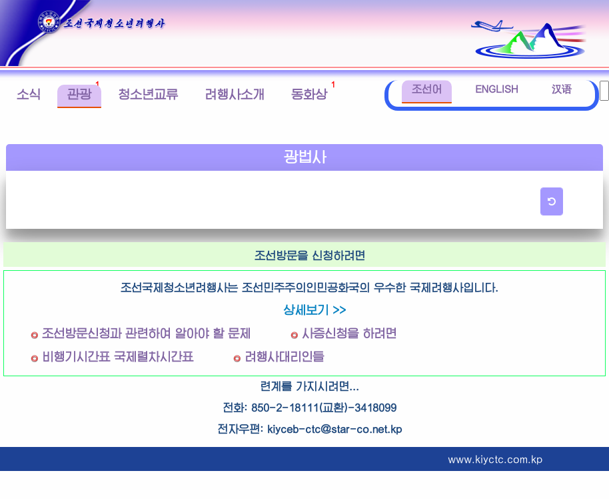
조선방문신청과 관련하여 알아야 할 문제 (146, 334)
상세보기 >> (314, 310)
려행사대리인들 (284, 357)
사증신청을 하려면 (349, 334)
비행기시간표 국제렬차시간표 (117, 357)
